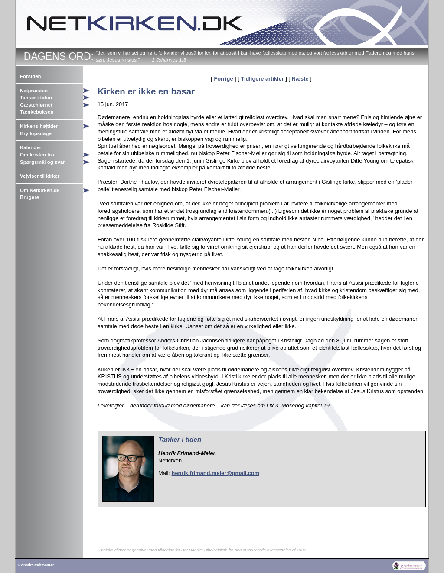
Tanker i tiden (36, 97)
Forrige (223, 78)
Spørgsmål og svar (42, 162)
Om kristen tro (37, 154)
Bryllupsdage (36, 133)
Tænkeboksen (36, 111)
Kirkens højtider (39, 126)
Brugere (29, 197)
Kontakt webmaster (36, 565)
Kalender (30, 147)
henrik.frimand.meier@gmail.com (215, 473)
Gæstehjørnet (36, 104)
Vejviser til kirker (40, 176)
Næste (299, 78)
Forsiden (30, 76)
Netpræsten (34, 90)
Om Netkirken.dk (40, 190)
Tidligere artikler (262, 78)
